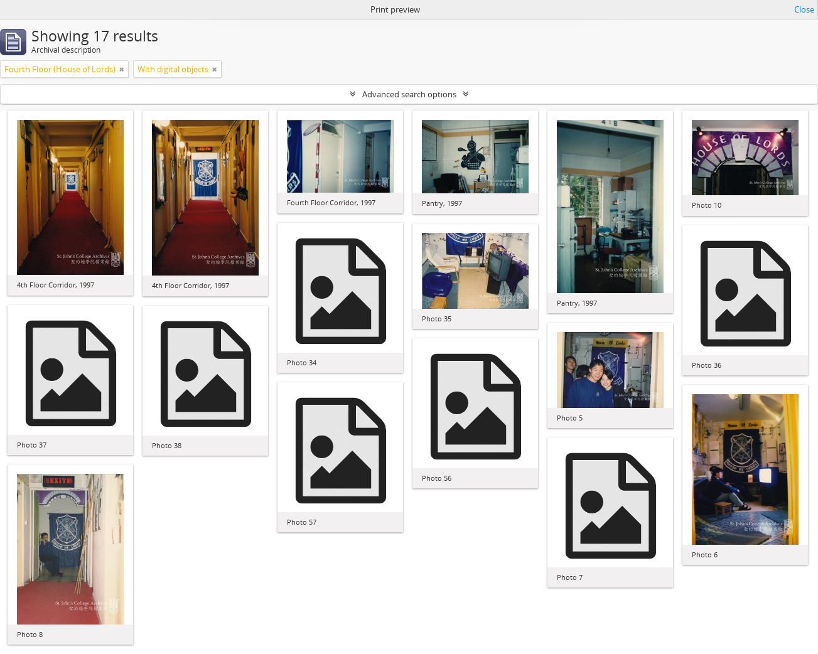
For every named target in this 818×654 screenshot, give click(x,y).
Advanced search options (409, 94)
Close (804, 9)
